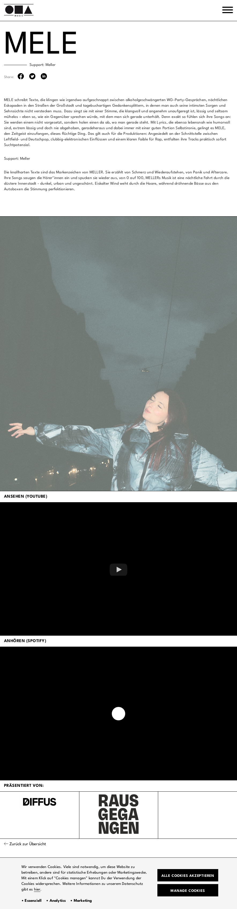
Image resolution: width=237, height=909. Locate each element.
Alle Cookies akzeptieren (187, 876)
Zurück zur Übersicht (27, 844)
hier (37, 889)
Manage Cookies (188, 891)
